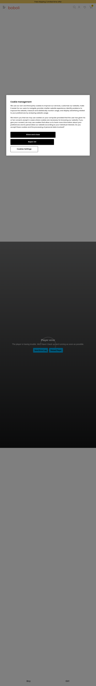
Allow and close (33, 134)
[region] (48, 125)
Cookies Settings (24, 149)
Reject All (32, 142)
